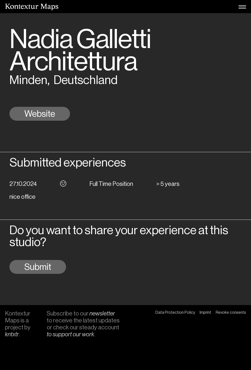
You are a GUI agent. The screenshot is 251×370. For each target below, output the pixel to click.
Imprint (205, 312)
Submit (37, 267)
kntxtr (12, 334)
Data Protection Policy (175, 312)
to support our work (70, 334)
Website (39, 114)
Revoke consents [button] (231, 312)
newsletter (102, 313)
